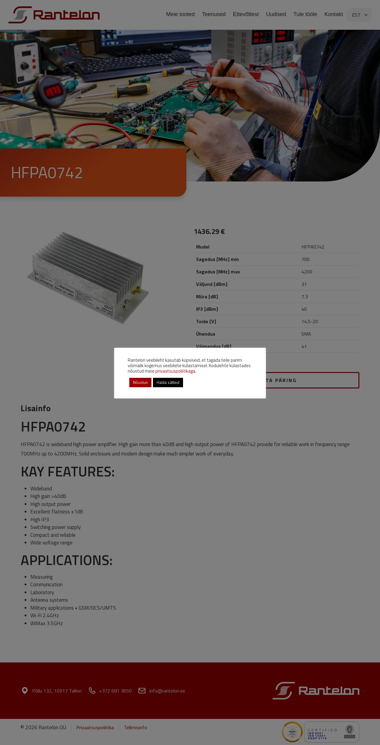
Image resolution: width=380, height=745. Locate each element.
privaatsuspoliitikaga (175, 370)
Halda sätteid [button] (168, 382)
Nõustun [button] (140, 382)
